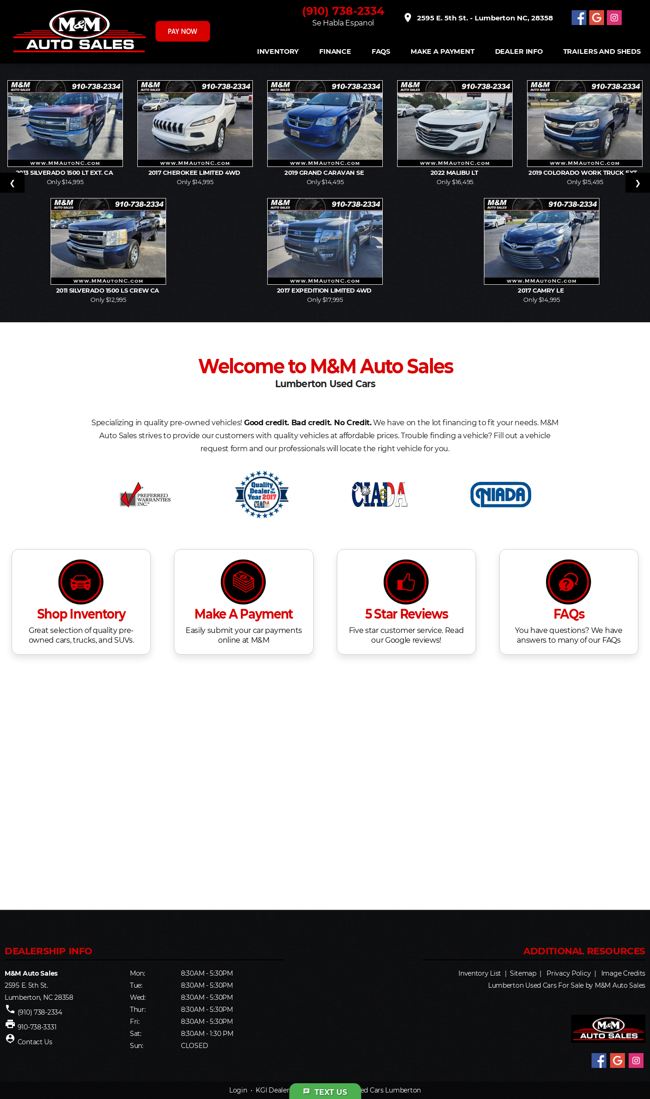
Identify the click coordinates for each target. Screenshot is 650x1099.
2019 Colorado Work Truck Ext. (584, 172)
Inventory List (479, 973)
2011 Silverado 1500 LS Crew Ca (108, 290)
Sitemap (523, 973)
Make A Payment (443, 51)
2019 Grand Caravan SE (325, 172)
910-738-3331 (37, 1027)
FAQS (381, 51)
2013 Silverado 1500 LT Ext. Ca (65, 172)
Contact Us (35, 1042)
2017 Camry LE (542, 290)
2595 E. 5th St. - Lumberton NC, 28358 (477, 17)
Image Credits (623, 973)
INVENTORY (278, 51)
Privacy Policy (569, 973)
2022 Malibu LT (455, 172)
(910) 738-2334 (343, 11)
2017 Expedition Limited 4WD (325, 290)
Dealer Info (519, 51)
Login (238, 1090)
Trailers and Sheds (602, 51)
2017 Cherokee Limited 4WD (195, 172)
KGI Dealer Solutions (288, 1090)
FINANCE (335, 51)
